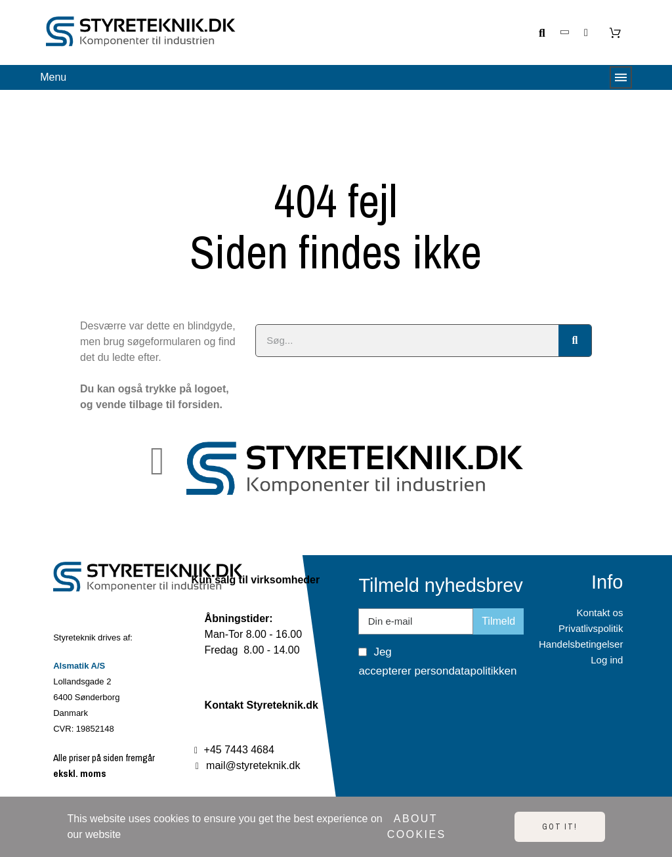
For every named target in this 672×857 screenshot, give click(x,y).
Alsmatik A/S (79, 666)
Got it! (560, 827)
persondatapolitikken (465, 671)
